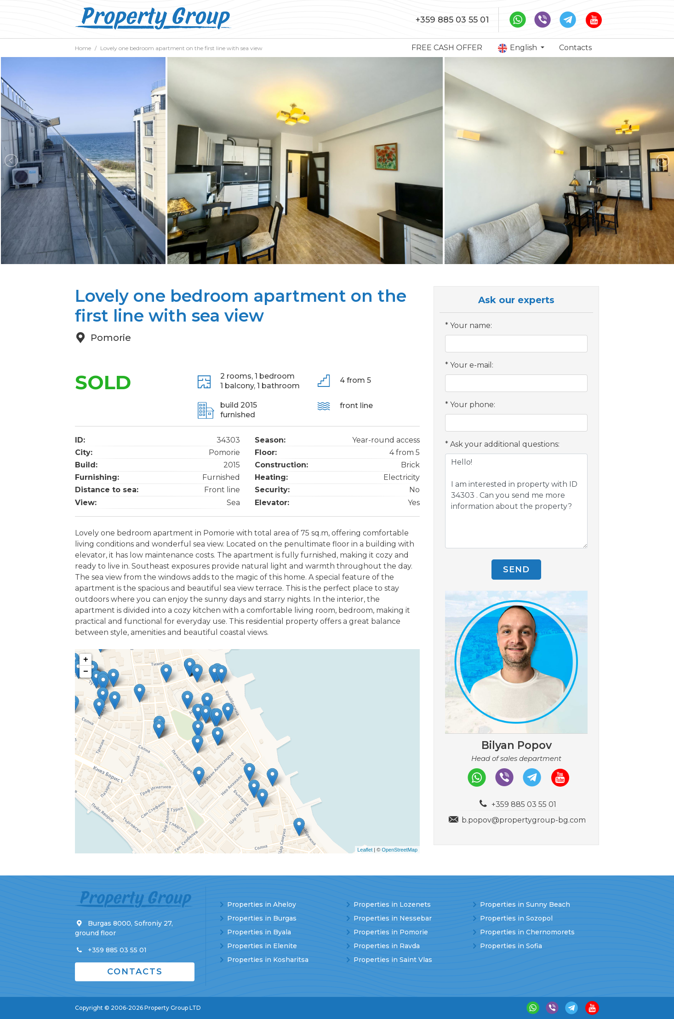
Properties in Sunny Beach (525, 904)
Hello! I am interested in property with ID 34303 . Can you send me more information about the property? (516, 501)
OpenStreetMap (399, 849)
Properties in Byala (259, 932)
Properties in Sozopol (516, 918)
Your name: (471, 325)
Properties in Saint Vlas (393, 960)
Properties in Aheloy (261, 904)
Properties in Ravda (387, 946)
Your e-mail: (471, 365)
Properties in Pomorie (391, 932)
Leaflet (364, 849)
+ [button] (85, 659)
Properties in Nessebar (393, 918)
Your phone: (472, 404)
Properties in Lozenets (392, 904)
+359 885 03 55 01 (452, 20)
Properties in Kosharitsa (267, 960)
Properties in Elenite (262, 946)
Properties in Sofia (511, 946)
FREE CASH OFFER (446, 47)
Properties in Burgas (262, 918)
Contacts (575, 47)
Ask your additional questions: (505, 444)
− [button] (85, 671)
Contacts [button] (135, 972)
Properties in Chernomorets (527, 932)
